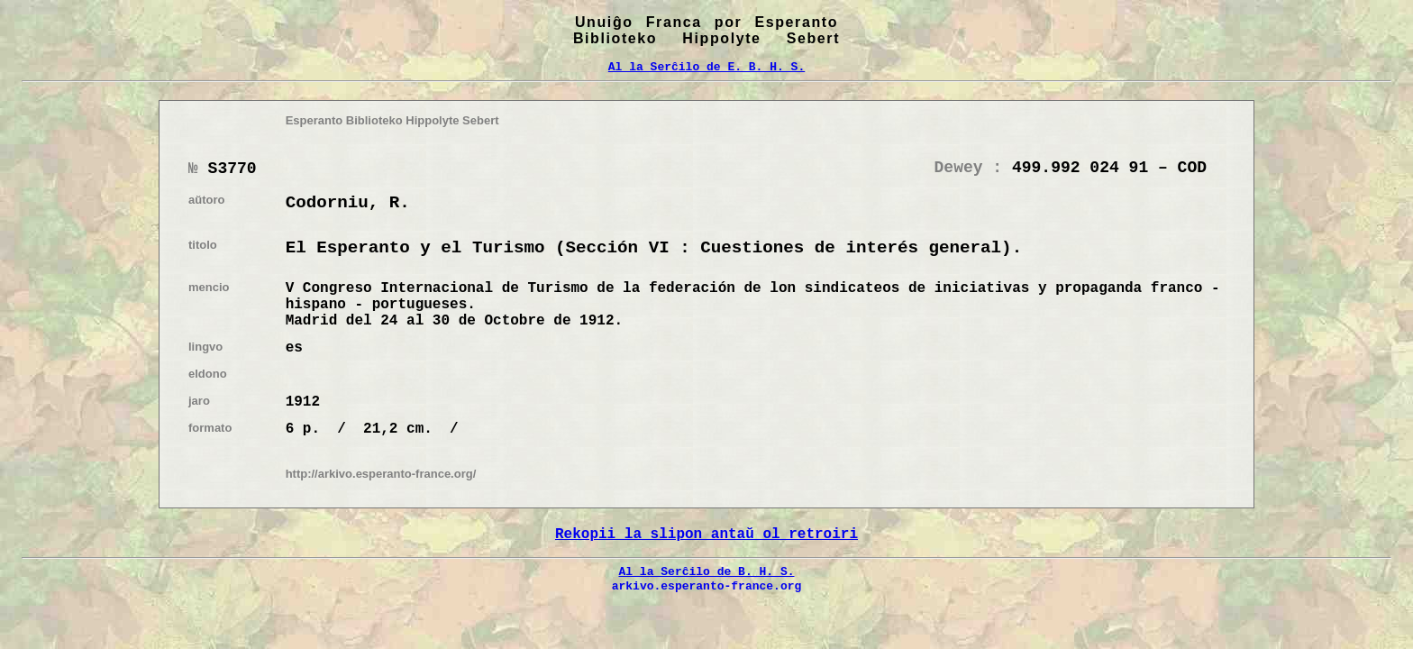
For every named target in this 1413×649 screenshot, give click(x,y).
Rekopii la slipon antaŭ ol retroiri (706, 534)
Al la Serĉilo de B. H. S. (706, 571)
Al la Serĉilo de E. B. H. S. (706, 67)
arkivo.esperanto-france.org (707, 586)
